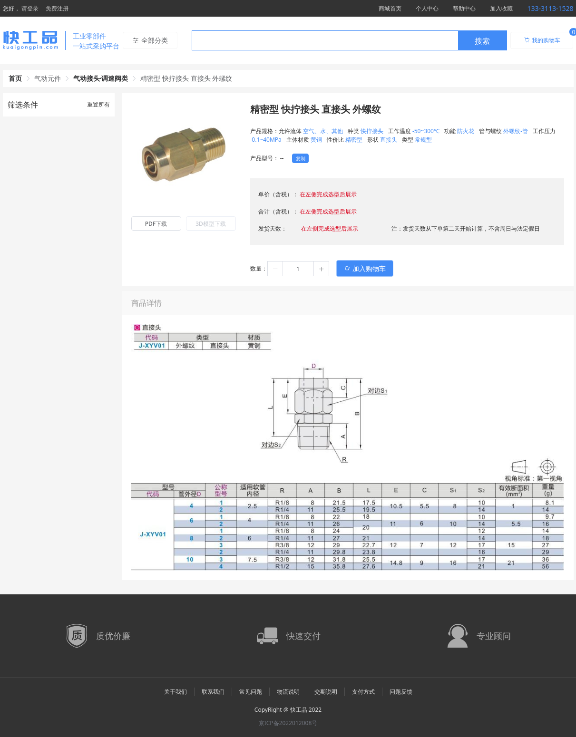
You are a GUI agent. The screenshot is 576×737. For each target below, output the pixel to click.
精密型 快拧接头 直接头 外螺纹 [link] (186, 78)
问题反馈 (401, 692)
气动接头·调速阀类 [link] (100, 78)
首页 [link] (15, 78)
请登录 (30, 8)
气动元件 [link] (47, 78)
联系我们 (213, 692)
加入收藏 (501, 8)
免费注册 (57, 8)
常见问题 (250, 692)
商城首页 (390, 8)
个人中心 (427, 8)
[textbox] (325, 41)
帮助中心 (464, 8)
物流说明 (288, 692)
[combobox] (349, 40)
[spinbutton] (298, 268)
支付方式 (363, 692)
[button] (275, 269)
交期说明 (325, 692)
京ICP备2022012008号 (288, 723)
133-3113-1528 (550, 8)
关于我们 (175, 692)
